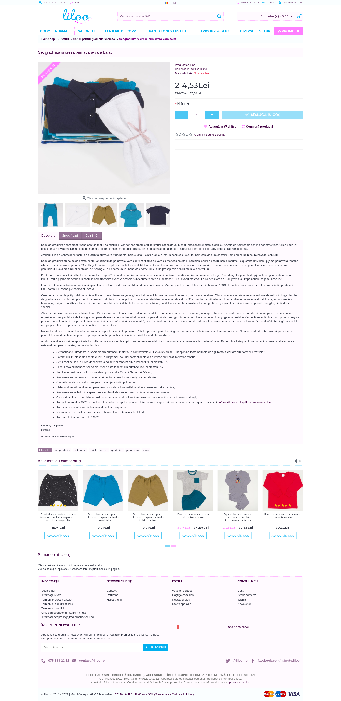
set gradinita (62, 450)
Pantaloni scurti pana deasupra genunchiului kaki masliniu (148, 517)
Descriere (48, 236)
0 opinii (198, 134)
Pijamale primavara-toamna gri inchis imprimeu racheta (238, 517)
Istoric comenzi (246, 595)
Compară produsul (259, 126)
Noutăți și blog (181, 599)
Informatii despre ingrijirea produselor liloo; (245, 402)
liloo (192, 65)
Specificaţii (70, 236)
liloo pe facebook (238, 627)
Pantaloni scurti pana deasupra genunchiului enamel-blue (103, 517)
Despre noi (48, 590)
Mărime (183, 103)
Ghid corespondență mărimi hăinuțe (63, 612)
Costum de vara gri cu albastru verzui (193, 516)
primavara (132, 450)
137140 (118, 694)
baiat (93, 450)
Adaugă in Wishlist (222, 126)
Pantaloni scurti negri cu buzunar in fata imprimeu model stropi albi (58, 517)
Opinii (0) (92, 236)
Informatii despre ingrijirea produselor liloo (67, 617)
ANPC (129, 694)
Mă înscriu (155, 647)
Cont (240, 590)
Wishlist (242, 599)
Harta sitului (114, 599)
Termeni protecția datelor (56, 599)
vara (146, 450)
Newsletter (244, 604)
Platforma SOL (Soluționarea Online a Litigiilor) (164, 694)
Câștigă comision (183, 595)
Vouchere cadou (182, 590)
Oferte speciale (181, 604)
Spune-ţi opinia (215, 134)
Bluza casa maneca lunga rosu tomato (282, 516)
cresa (103, 450)
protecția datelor (239, 682)
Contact (112, 590)
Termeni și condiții (52, 608)
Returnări (112, 595)
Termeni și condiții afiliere (57, 604)
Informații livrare (51, 595)
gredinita (116, 450)
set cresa (80, 450)
